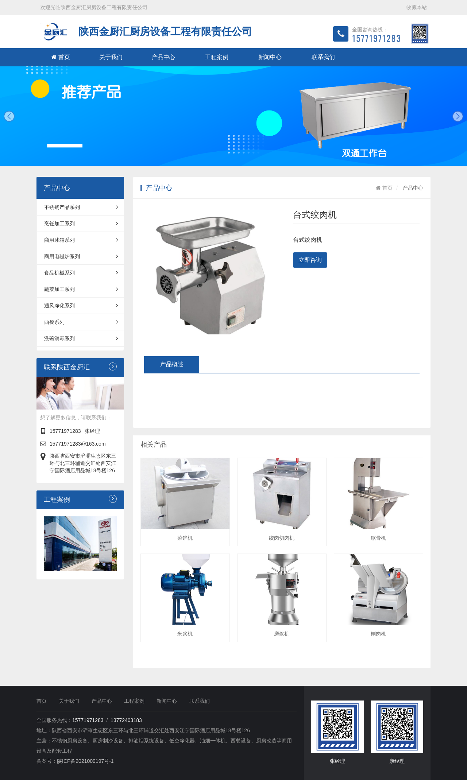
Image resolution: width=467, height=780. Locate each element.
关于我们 (111, 57)
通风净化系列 (81, 305)
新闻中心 (270, 57)
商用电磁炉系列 (81, 256)
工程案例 (216, 57)
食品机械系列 (81, 273)
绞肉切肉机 (281, 538)
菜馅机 (185, 538)
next (457, 116)
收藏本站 (416, 7)
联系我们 (323, 57)
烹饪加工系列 (81, 223)
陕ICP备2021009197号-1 (85, 761)
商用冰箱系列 (81, 240)
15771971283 (65, 431)
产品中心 (163, 57)
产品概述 (172, 364)
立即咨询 (310, 260)
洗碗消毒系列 (81, 338)
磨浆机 (281, 634)
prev (9, 116)
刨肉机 (378, 634)
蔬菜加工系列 (81, 289)
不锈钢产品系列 (81, 207)
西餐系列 (81, 322)
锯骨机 (378, 538)
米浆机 (185, 634)
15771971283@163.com (78, 444)
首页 (60, 57)
